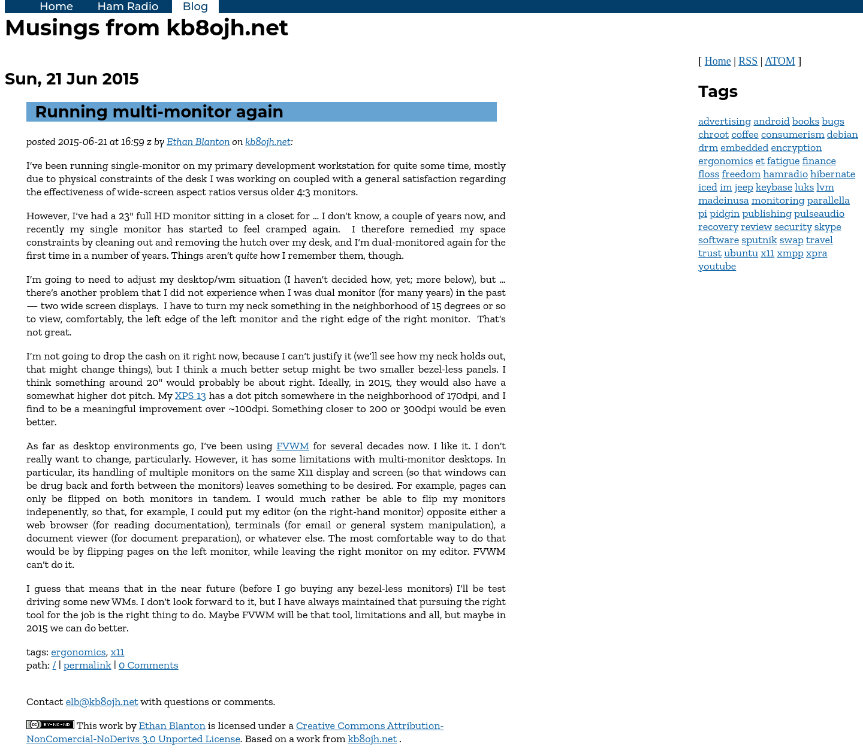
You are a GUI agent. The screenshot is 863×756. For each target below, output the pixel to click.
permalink (87, 665)
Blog (196, 6)
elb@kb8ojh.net (102, 701)
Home (56, 6)
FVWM (292, 445)
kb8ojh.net (268, 141)
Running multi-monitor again (159, 112)
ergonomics (78, 651)
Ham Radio (128, 6)
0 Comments (149, 665)
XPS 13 (190, 395)
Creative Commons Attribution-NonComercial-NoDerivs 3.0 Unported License (235, 732)
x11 (117, 651)
